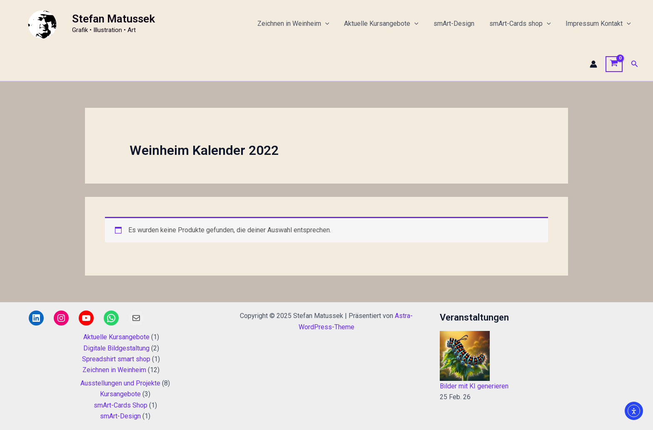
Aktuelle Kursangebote (387, 23)
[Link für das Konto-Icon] (593, 64)
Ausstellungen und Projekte (120, 383)
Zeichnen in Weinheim (301, 23)
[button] (634, 64)
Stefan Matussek (113, 18)
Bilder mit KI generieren (474, 386)
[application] (333, 23)
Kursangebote (120, 394)
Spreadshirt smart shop (116, 359)
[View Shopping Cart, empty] (614, 64)
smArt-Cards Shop (120, 405)
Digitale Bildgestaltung (116, 348)
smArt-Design (458, 23)
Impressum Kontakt (599, 23)
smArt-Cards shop (522, 23)
